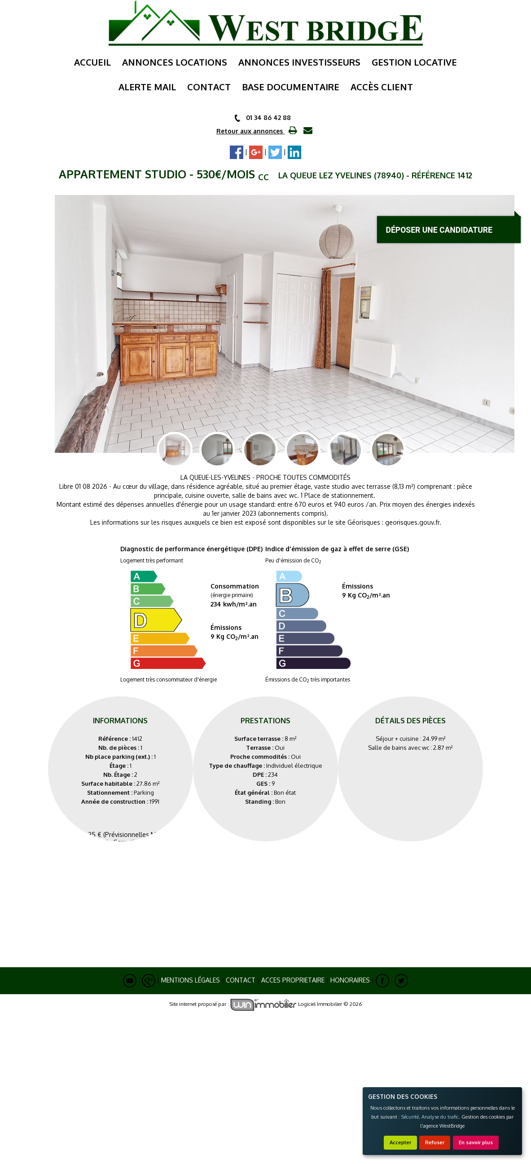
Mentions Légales (190, 980)
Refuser (434, 1142)
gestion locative (414, 62)
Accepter (400, 1142)
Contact (240, 980)
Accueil (92, 62)
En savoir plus (476, 1142)
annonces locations (174, 62)
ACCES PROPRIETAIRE (293, 980)
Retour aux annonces (250, 131)
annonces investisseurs (299, 62)
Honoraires (350, 980)
